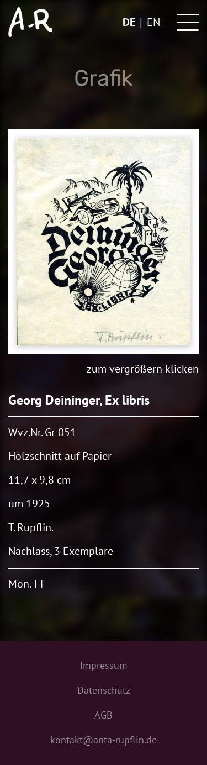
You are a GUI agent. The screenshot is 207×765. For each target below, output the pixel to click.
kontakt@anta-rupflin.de (103, 739)
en (153, 22)
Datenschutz (103, 690)
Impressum (104, 665)
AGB (103, 715)
